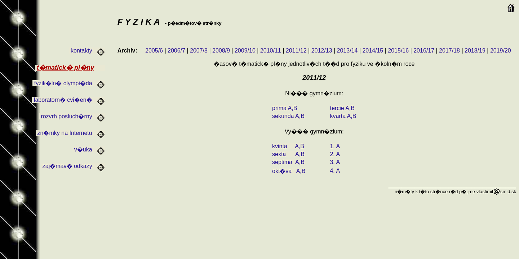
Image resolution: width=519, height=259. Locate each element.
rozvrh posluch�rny (72, 116)
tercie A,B (342, 108)
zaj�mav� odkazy (73, 166)
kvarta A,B (343, 116)
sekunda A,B (288, 116)
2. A (335, 154)
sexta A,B (288, 154)
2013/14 (347, 50)
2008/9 (221, 50)
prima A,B (284, 108)
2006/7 (176, 50)
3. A (335, 162)
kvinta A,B (288, 146)
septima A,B (288, 162)
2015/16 (398, 50)
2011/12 (296, 50)
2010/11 (270, 50)
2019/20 (500, 50)
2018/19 (475, 50)
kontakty (87, 50)
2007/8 (199, 50)
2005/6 (154, 50)
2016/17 (423, 50)
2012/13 (321, 50)
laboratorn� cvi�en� (68, 100)
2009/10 (245, 50)
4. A (335, 171)
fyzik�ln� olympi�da (68, 83)
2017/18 (449, 50)
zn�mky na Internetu (70, 133)
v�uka (88, 149)
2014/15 (372, 50)
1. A (335, 146)
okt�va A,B (288, 171)
